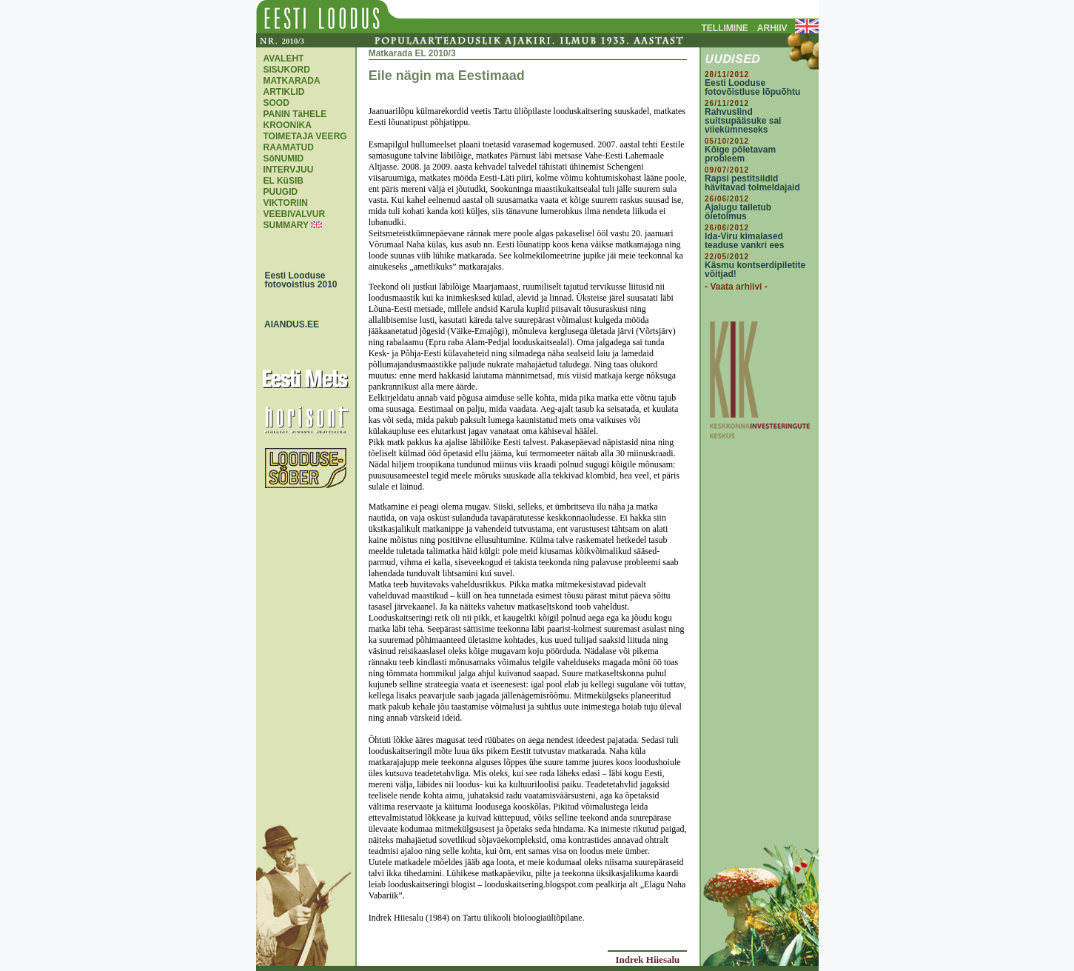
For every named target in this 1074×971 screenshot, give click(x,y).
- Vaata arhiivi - (736, 286)
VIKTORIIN (286, 203)
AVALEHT (284, 58)
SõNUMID (284, 158)
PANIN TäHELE (295, 114)
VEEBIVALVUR (295, 214)
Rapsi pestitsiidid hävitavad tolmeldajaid (752, 183)
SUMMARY (286, 225)
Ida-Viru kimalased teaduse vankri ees (744, 240)
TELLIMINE (725, 28)
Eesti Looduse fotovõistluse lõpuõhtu (752, 87)
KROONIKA (288, 125)
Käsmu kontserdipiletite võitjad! (755, 269)
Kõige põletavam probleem (740, 154)
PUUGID (281, 192)
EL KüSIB (283, 181)
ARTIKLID (284, 92)
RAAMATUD (289, 147)
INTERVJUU (289, 169)
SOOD (276, 103)
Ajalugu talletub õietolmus (738, 211)
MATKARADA (292, 81)
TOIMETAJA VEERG (305, 136)
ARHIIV (772, 28)
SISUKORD (287, 69)
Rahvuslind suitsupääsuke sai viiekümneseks (743, 121)
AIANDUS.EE (289, 324)
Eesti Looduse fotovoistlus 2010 (298, 280)
